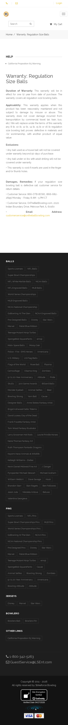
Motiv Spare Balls (16, 345)
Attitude (41, 377)
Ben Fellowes (49, 485)
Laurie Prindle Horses (47, 434)
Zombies (46, 371)
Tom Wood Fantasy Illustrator (22, 428)
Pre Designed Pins (16, 547)
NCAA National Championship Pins (25, 541)
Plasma (48, 364)
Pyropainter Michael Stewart (21, 473)
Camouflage (14, 371)
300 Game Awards (28, 383)
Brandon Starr (14, 485)
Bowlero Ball (14, 621)
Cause (44, 396)
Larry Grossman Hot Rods (20, 434)
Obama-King (30, 371)
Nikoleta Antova (30, 492)
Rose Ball (34, 364)
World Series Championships (22, 294)
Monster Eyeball (15, 390)
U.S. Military (13, 358)
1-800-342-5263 (20, 656)
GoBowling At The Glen (19, 313)
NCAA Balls (41, 281)
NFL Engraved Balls (17, 288)
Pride (52, 377)
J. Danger (46, 466)
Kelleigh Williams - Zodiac (21, 460)
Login (59, 3)
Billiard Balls (48, 383)
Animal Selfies (35, 390)
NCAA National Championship (22, 307)
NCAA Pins (40, 535)
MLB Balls (37, 288)
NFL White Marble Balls (19, 281)
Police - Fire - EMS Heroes (20, 351)
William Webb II (15, 479)
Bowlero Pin (31, 621)
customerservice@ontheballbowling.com (28, 215)
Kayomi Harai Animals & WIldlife (23, 454)
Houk (48, 479)
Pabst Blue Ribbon (28, 326)
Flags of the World (17, 364)
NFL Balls (32, 269)
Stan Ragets (32, 485)
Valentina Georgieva (17, 498)
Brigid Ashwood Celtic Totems (22, 409)
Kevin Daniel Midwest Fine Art (22, 466)
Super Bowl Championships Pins (23, 522)
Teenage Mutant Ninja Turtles (22, 332)
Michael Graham (48, 473)
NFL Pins (32, 516)
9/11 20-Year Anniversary (20, 377)
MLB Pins (48, 522)
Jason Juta (13, 492)
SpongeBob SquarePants (20, 339)
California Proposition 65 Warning (24, 63)
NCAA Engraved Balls (45, 313)
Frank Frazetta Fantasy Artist (22, 422)
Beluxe (46, 492)
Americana (42, 351)
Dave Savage (34, 479)
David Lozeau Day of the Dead (22, 415)
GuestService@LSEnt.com (29, 662)
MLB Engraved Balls (18, 300)
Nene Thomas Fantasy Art (20, 441)
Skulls (11, 383)
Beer (49, 390)
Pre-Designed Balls (17, 320)
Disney (34, 320)
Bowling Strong (15, 396)
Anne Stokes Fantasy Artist (39, 403)
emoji (39, 339)
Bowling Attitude (16, 586)
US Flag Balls (30, 358)
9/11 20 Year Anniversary (20, 579)
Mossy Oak (34, 345)
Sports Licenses (15, 269)
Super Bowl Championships (21, 275)
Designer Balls (15, 403)
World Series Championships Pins (24, 528)
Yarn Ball (32, 396)
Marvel (11, 326)
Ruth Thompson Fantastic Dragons (24, 447)
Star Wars (47, 320)
